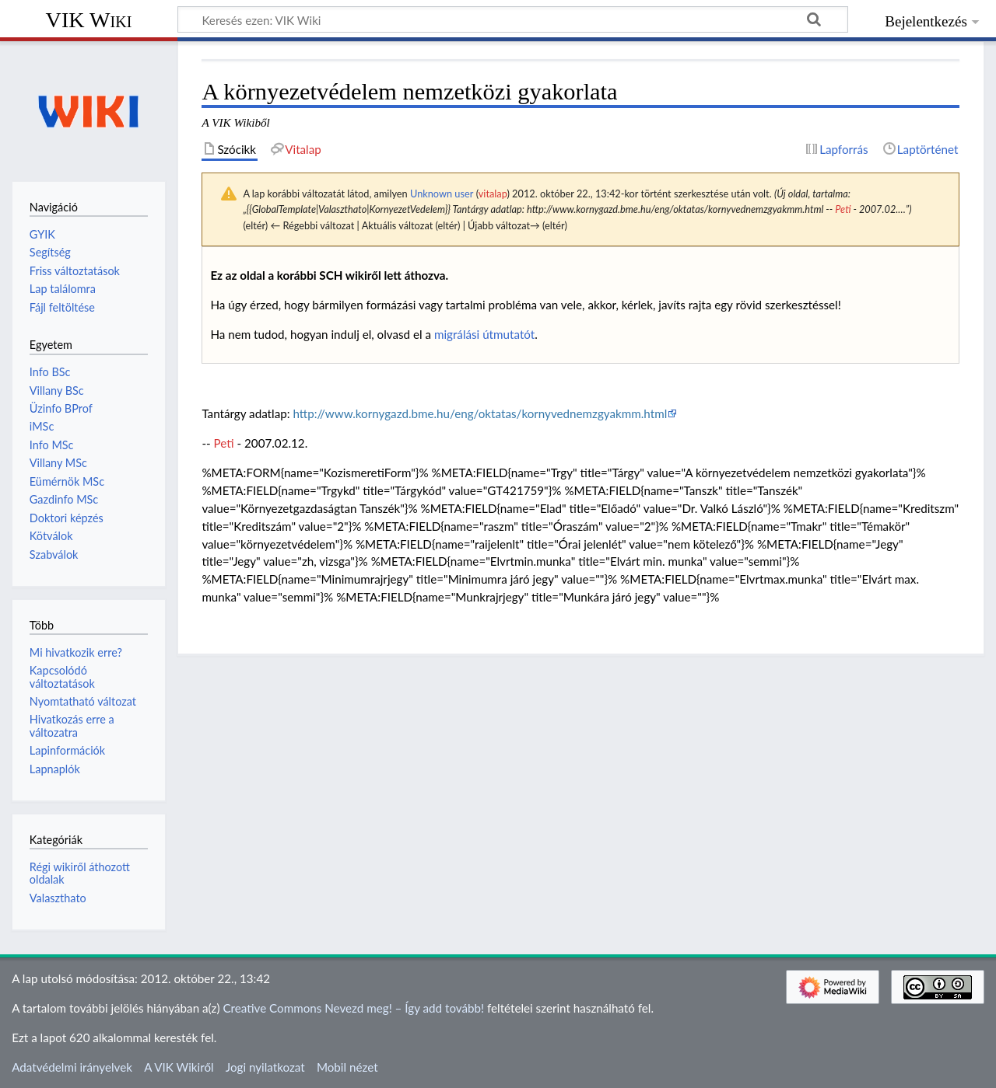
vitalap (493, 193)
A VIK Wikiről (178, 1067)
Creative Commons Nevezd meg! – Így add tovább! (353, 1008)
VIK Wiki (89, 20)
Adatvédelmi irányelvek (72, 1067)
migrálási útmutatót (484, 334)
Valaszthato (58, 898)
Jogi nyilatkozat (265, 1067)
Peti (842, 209)
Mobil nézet (347, 1067)
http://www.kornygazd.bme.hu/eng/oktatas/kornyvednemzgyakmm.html (480, 413)
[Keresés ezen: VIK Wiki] (512, 19)
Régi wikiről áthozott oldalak (80, 873)
